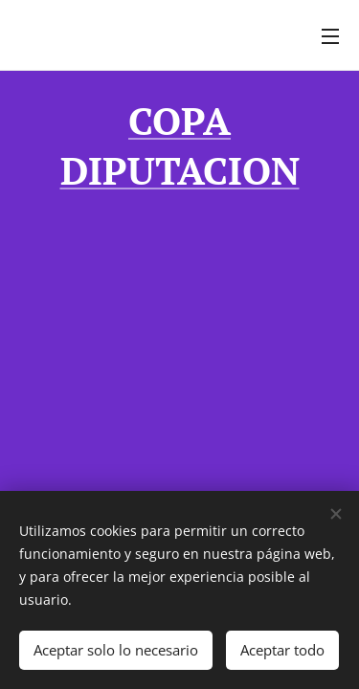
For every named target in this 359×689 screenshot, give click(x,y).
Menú (330, 36)
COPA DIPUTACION (180, 145)
